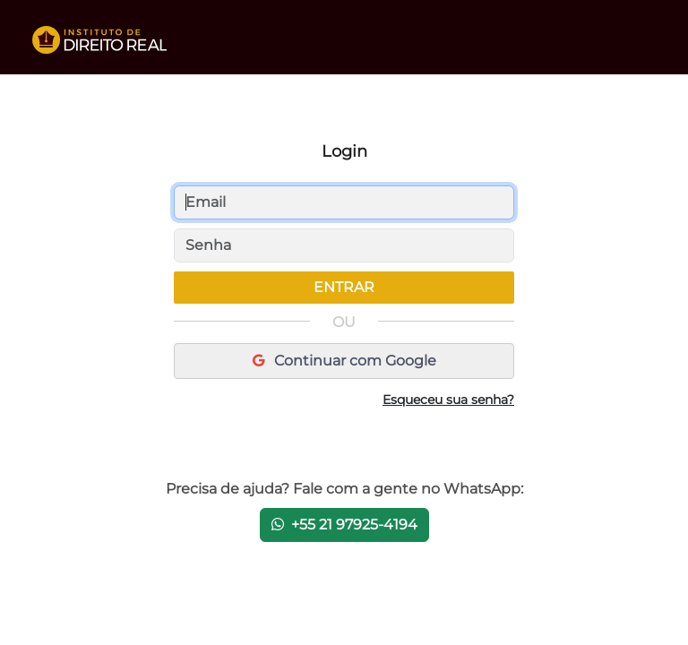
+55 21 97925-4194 (344, 524)
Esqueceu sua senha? (448, 399)
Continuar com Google (344, 360)
